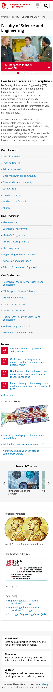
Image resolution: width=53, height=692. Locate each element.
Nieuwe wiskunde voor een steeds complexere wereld (21, 452)
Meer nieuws (9, 395)
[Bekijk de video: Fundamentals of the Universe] (23, 480)
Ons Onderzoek (10, 275)
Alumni (6, 207)
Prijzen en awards (12, 169)
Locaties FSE (9, 188)
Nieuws (5, 344)
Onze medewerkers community (19, 175)
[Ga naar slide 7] (35, 72)
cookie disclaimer (15, 687)
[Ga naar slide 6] (32, 72)
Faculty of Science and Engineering (28, 16)
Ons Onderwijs (10, 216)
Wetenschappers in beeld (16, 326)
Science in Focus (11, 401)
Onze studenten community (18, 182)
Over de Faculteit (12, 156)
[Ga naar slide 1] (18, 72)
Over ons (5, 16)
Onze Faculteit (10, 150)
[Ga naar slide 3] (23, 72)
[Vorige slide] (4, 53)
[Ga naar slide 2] (21, 72)
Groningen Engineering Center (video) (28, 614)
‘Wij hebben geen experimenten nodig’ (23, 444)
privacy (44, 684)
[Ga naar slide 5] (29, 72)
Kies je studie (10, 222)
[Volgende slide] (49, 53)
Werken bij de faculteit (15, 201)
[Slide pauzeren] (49, 67)
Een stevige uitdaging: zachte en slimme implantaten (24, 436)
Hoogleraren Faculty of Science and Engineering (21, 318)
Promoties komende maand (18, 332)
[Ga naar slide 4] (26, 72)
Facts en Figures (11, 163)
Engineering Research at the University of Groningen (23, 602)
